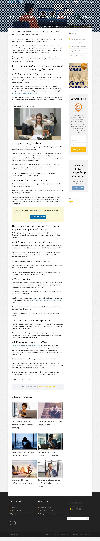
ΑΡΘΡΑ (81, 4)
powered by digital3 (85, 538)
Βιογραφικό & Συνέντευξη (78, 59)
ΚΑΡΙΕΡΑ (71, 4)
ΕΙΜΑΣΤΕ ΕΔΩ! (78, 191)
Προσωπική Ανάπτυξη (46, 511)
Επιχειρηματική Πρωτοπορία (47, 518)
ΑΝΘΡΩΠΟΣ (66, 4)
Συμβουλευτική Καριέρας (78, 50)
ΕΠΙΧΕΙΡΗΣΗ (76, 4)
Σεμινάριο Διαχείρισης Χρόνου (77, 54)
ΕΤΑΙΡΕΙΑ (86, 4)
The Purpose (13, 25)
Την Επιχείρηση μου (16, 518)
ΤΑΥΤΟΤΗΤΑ (64, 538)
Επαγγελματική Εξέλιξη (27, 25)
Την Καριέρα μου (16, 514)
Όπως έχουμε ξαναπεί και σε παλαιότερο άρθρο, (26, 350)
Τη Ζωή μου (14, 511)
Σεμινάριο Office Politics (78, 43)
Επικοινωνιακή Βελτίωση (78, 47)
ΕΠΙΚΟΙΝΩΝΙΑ (74, 538)
